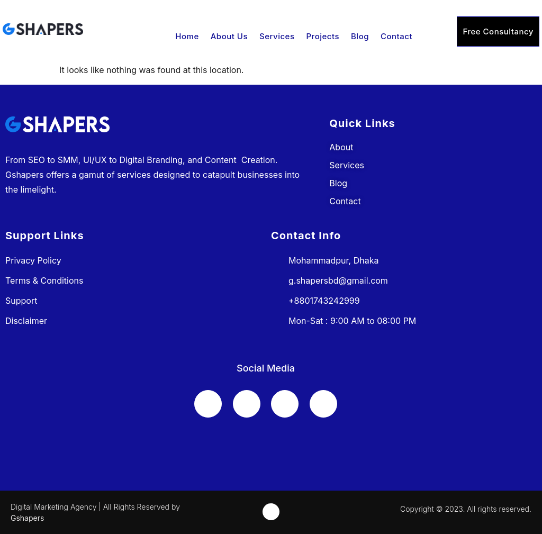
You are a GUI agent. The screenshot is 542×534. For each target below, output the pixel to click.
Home (186, 36)
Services (276, 36)
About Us (229, 36)
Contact (396, 36)
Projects (323, 36)
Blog (360, 36)
